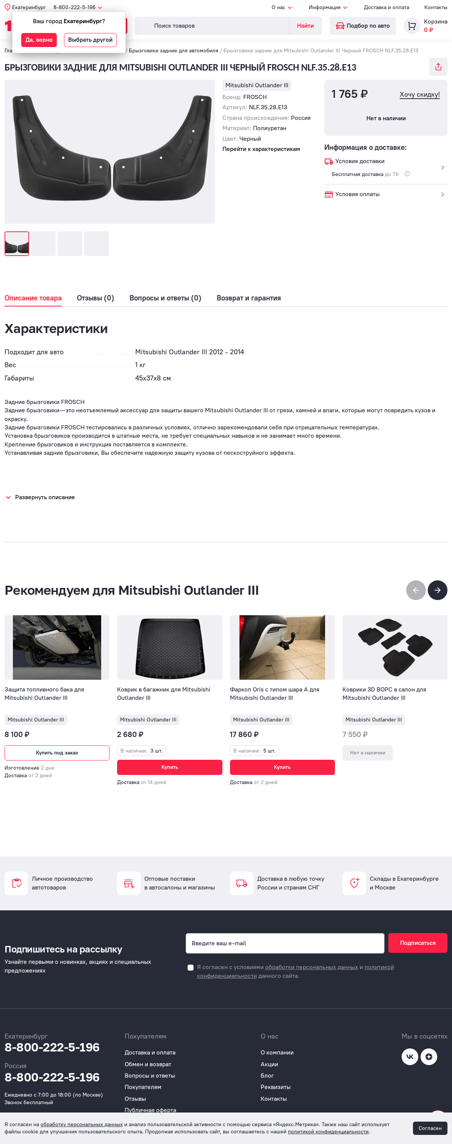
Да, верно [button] (39, 39)
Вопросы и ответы (150, 1075)
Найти (305, 25)
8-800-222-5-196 (52, 1047)
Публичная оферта (150, 1110)
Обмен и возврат (148, 1064)
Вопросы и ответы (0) (166, 298)
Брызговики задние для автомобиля (173, 50)
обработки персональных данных (311, 967)
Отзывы (135, 1098)
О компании (277, 1052)
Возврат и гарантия (249, 298)
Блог (267, 1075)
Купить (169, 767)
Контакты (435, 7)
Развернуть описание (45, 497)
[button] (437, 590)
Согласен (430, 1128)
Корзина (435, 21)
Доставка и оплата (386, 7)
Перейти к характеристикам (261, 148)
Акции (269, 1064)
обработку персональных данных (82, 1124)
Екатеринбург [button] (29, 7)
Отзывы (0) (95, 298)
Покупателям (143, 1087)
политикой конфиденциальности (328, 1131)
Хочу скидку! (420, 95)
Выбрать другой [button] (90, 39)
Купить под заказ (57, 753)
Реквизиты (276, 1087)
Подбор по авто (363, 25)
